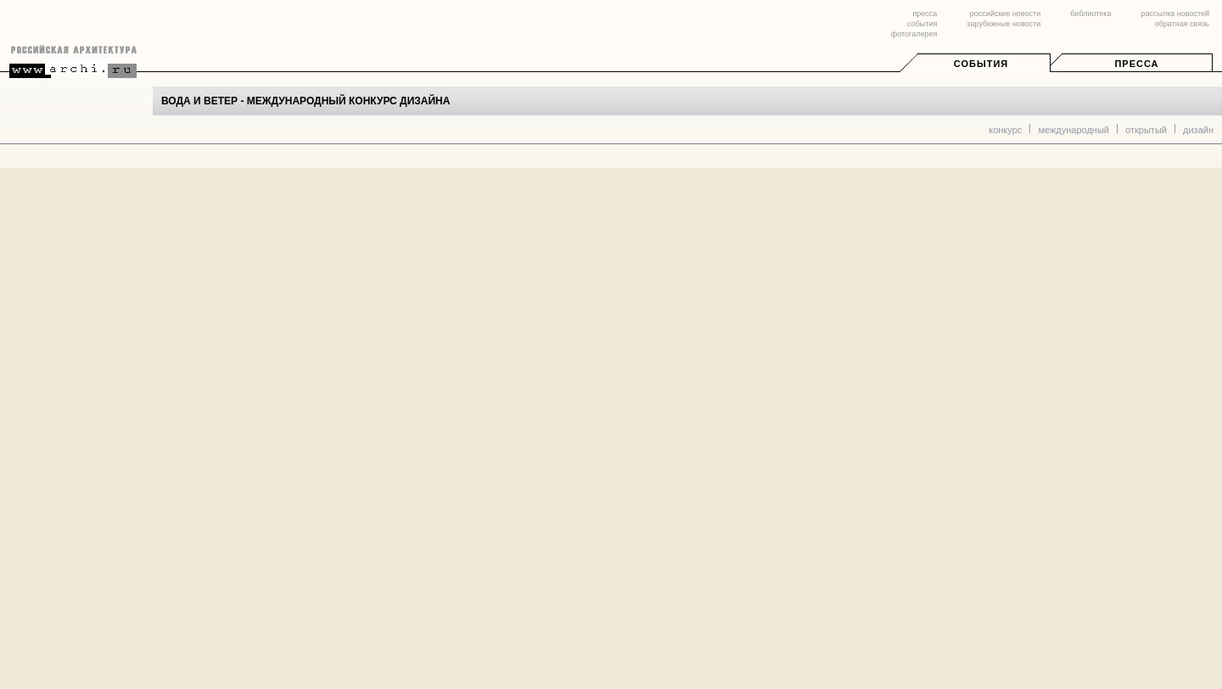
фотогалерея (914, 34)
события (922, 24)
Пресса (1136, 64)
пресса (924, 13)
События (981, 64)
